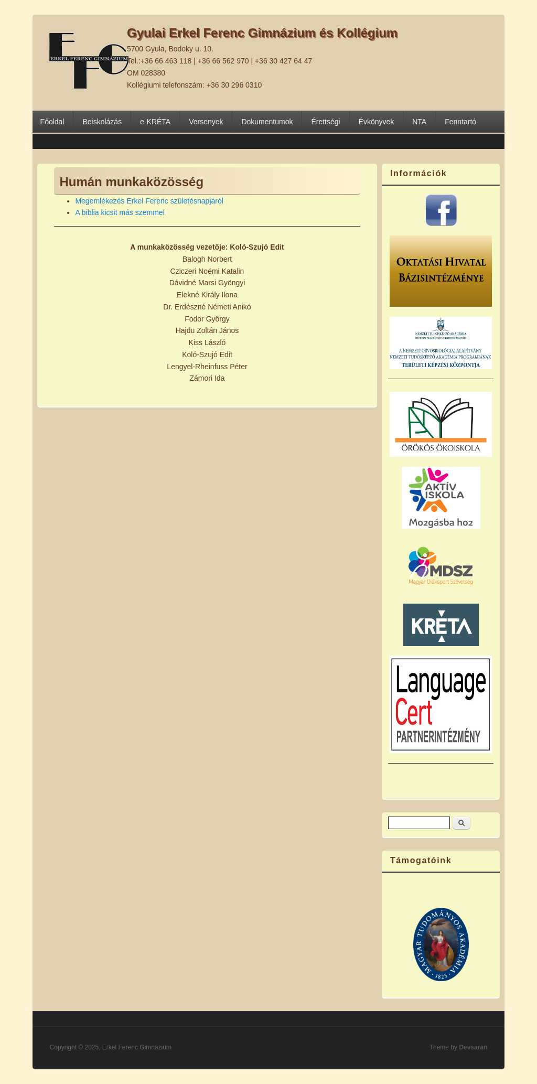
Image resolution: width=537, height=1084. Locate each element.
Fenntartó (460, 121)
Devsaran (473, 1047)
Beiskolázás (102, 121)
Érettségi (325, 121)
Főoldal (52, 121)
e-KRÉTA (155, 121)
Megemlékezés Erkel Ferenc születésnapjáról (149, 201)
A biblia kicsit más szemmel (119, 212)
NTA (419, 121)
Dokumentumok (267, 121)
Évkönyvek (376, 121)
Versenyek (206, 121)
